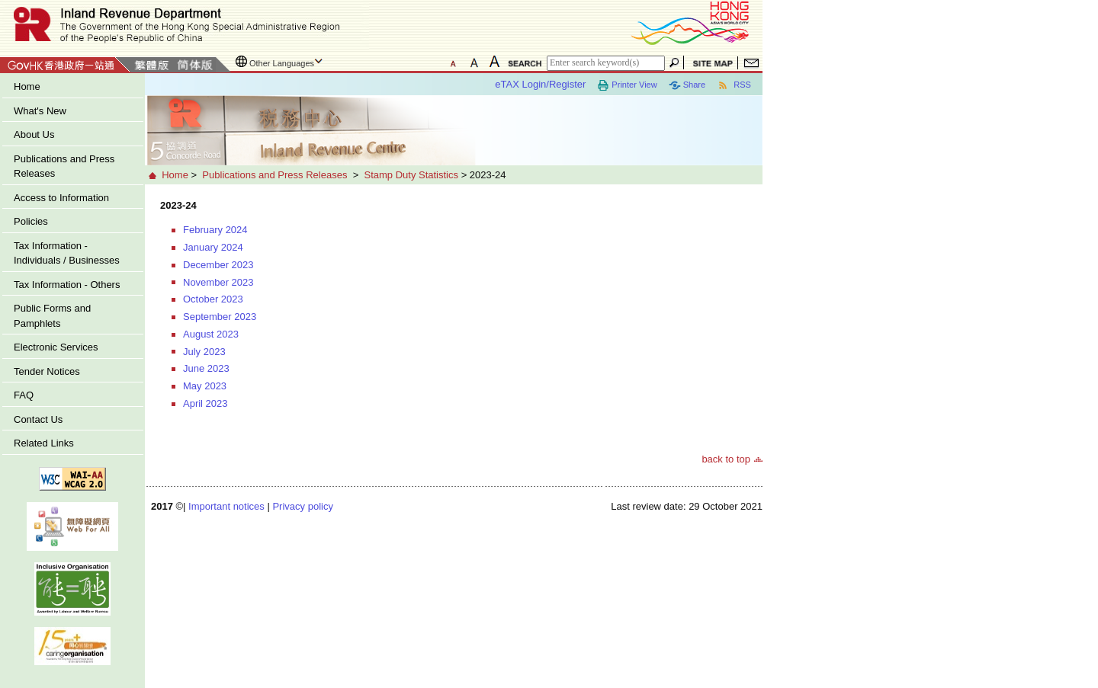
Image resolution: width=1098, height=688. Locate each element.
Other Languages (281, 63)
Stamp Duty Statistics (411, 175)
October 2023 (213, 299)
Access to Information (61, 197)
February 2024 (215, 229)
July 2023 (204, 351)
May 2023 (204, 386)
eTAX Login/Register (540, 84)
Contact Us (38, 419)
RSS (734, 85)
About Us (34, 134)
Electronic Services (56, 347)
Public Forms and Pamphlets (52, 315)
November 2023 (218, 282)
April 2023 (205, 403)
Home (27, 86)
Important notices (226, 506)
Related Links (44, 443)
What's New (40, 111)
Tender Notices (47, 371)
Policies (31, 221)
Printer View (627, 85)
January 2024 (213, 247)
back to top (726, 459)
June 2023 (206, 368)
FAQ (24, 395)
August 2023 (211, 334)
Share (687, 85)
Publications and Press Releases (64, 166)
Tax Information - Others (67, 284)
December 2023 (218, 264)
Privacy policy (302, 506)
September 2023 (219, 316)
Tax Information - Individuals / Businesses (67, 253)
